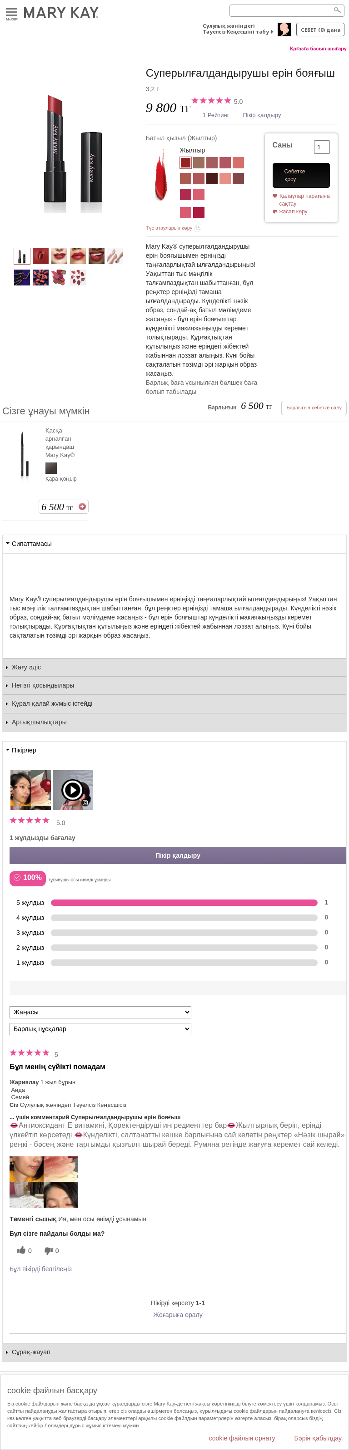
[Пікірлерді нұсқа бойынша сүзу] (100, 1029)
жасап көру (293, 211)
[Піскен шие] (198, 214)
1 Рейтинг (216, 115)
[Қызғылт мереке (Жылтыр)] (198, 195)
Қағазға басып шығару (318, 48)
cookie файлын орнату (242, 1438)
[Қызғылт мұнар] (185, 214)
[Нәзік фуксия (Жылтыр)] (185, 195)
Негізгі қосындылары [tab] (43, 685)
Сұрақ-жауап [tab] (31, 1352)
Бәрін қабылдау (318, 1438)
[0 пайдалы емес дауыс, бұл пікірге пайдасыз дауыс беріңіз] (50, 1251)
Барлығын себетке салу (314, 407)
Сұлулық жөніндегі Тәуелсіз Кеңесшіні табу (236, 28)
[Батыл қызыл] (74, 148)
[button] (44, 1182)
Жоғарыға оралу (177, 1314)
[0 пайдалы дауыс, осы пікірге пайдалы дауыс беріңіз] (23, 1251)
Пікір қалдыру (262, 115)
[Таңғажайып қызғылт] (225, 164)
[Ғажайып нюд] (198, 164)
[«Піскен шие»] (212, 180)
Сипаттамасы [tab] (32, 543)
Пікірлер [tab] (24, 750)
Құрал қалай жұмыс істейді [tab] (52, 703)
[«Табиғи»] (225, 180)
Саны (283, 145)
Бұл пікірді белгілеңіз (41, 1269)
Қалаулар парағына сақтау (304, 200)
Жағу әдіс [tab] (26, 667)
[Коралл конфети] (238, 164)
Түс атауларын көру (169, 228)
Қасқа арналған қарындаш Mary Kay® (60, 442)
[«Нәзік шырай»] (185, 180)
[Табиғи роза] (212, 164)
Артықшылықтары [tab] (39, 722)
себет (320, 29)
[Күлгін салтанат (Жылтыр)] (238, 180)
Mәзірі (11, 12)
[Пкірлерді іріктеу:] (100, 1012)
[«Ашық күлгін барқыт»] (198, 180)
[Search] (286, 11)
